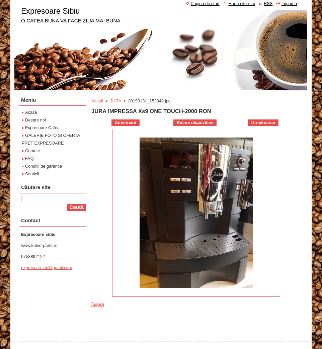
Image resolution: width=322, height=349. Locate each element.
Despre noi (35, 119)
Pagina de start (205, 3)
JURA (115, 100)
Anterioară (125, 122)
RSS (268, 3)
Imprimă (289, 3)
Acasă (97, 100)
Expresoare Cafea (42, 127)
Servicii (32, 173)
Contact (32, 150)
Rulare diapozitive (195, 122)
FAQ (29, 158)
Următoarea (263, 122)
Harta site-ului (241, 3)
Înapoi (97, 304)
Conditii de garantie (43, 166)
